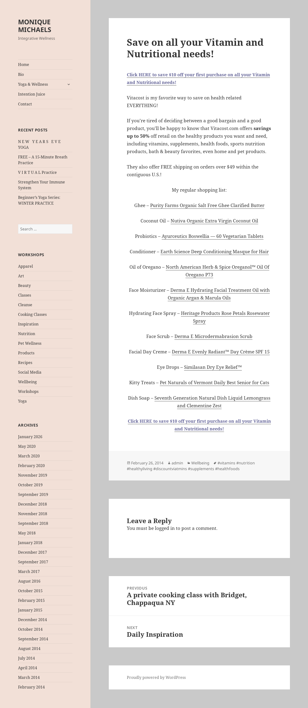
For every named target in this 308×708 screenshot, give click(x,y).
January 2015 (30, 610)
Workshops (28, 391)
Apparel (25, 266)
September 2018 (33, 523)
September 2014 (33, 639)
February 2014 (31, 687)
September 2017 (33, 562)
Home (23, 64)
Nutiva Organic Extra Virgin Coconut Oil (214, 221)
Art (21, 276)
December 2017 (32, 552)
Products (26, 353)
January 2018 (30, 542)
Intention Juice (31, 94)
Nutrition (26, 333)
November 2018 (32, 513)
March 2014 (29, 677)
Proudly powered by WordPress (156, 677)
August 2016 (29, 581)
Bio (21, 74)
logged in (165, 528)
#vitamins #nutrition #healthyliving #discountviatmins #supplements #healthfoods (191, 465)
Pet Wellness (29, 343)
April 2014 (27, 667)
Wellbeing (27, 381)
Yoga (22, 401)
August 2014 (29, 648)
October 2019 (30, 484)
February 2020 (31, 465)
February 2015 (31, 600)
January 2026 (30, 436)
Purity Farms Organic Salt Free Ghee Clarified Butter (207, 205)
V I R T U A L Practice (37, 172)
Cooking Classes (32, 314)
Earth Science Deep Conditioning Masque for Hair (214, 251)
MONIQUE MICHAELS (34, 25)
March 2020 (29, 456)
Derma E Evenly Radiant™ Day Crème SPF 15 (221, 352)
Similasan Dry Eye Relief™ (213, 367)
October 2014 (30, 629)
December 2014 (32, 619)
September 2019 (33, 494)
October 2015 (30, 590)
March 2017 (29, 571)
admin (177, 463)
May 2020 (27, 446)
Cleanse (25, 304)
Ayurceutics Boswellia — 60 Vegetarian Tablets (212, 236)
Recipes (25, 362)
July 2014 (26, 658)
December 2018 (32, 504)
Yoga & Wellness (33, 84)
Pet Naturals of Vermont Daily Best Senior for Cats (214, 382)
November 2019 (32, 475)
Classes (24, 295)
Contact (25, 104)
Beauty (24, 285)
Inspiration (28, 324)
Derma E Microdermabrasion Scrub (213, 336)
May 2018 (27, 533)
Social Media (29, 372)
